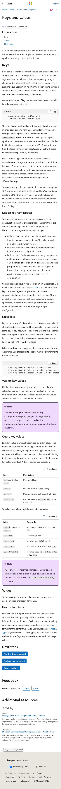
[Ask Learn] (51, 10)
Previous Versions (26, 773)
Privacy (20, 777)
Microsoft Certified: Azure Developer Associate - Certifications (28, 732)
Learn (4, 9)
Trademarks (24, 781)
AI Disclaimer (10, 773)
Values (7, 40)
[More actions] (56, 10)
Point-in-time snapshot (15, 653)
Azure (12, 9)
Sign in (56, 3)
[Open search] (49, 3)
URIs (36, 287)
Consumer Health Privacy (39, 777)
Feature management (14, 660)
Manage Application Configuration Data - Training (23, 715)
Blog (39, 773)
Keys (6, 37)
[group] (30, 370)
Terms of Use (10, 781)
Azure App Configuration (27, 9)
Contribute (9, 777)
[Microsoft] (30, 3)
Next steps (8, 44)
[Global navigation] (2, 3)
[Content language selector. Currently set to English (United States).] (17, 760)
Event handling (11, 667)
